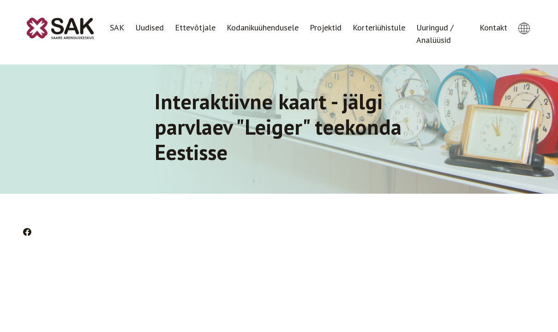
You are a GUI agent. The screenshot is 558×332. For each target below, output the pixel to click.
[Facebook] (27, 232)
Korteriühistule (379, 27)
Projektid (326, 27)
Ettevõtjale (195, 27)
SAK (117, 27)
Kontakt (493, 27)
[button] (524, 20)
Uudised (149, 27)
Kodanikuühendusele (263, 27)
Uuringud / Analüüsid (434, 33)
